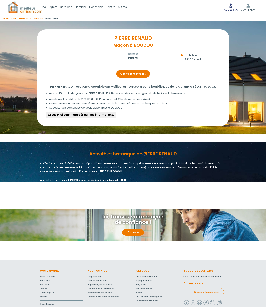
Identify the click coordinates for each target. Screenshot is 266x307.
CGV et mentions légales (149, 297)
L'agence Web (95, 277)
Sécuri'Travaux (47, 277)
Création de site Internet (101, 289)
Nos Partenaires (144, 289)
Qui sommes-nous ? (146, 277)
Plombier (84, 7)
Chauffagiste (53, 7)
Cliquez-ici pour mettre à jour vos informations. (81, 115)
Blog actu (141, 285)
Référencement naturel (100, 293)
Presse (139, 293)
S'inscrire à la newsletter (205, 292)
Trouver (133, 233)
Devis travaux (47, 304)
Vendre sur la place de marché (103, 297)
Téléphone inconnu (133, 74)
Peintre (114, 7)
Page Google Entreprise (100, 285)
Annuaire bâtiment (98, 281)
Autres (126, 7)
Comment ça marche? (147, 301)
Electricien (100, 7)
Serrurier (70, 7)
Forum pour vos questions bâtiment (202, 277)
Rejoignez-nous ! (144, 281)
